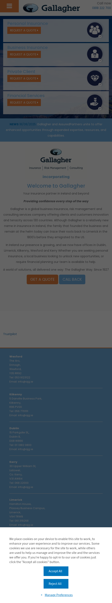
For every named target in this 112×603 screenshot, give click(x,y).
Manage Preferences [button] (59, 595)
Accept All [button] (55, 571)
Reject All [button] (55, 583)
